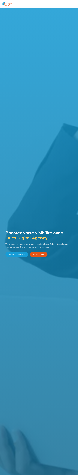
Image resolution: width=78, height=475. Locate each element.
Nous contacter (38, 254)
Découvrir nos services (16, 254)
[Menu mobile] (74, 4)
